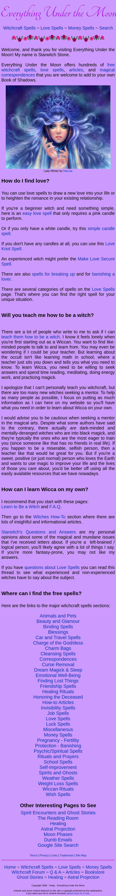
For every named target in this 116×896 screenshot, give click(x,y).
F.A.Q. (55, 506)
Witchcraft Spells (19, 27)
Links (54, 855)
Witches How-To (49, 516)
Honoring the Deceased (58, 697)
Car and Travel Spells (58, 637)
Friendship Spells (58, 686)
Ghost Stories (30, 877)
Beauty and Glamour (58, 621)
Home (10, 867)
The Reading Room (58, 818)
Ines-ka (67, 170)
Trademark (66, 855)
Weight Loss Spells (58, 783)
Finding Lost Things (58, 680)
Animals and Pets (58, 616)
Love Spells (52, 27)
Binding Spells (58, 626)
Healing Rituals (58, 691)
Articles (73, 872)
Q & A (55, 872)
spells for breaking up (53, 274)
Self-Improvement (58, 767)
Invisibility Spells (58, 707)
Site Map (80, 855)
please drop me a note (78, 893)
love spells (52, 69)
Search (106, 27)
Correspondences (58, 659)
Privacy (44, 855)
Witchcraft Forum (28, 872)
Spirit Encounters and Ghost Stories (58, 812)
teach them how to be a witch (30, 336)
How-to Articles (58, 702)
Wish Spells (58, 794)
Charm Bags (58, 648)
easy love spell (37, 213)
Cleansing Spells (58, 653)
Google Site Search (58, 845)
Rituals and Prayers (58, 756)
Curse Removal (58, 664)
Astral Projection (58, 829)
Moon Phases (58, 834)
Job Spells (58, 713)
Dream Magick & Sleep (58, 670)
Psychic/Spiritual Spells (58, 751)
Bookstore (95, 872)
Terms (33, 855)
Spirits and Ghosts (58, 772)
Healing (58, 823)
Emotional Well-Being (58, 675)
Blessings (58, 632)
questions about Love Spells (52, 567)
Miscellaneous (58, 729)
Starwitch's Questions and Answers (38, 532)
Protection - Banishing (58, 745)
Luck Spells (58, 724)
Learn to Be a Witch (20, 506)
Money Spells (81, 27)
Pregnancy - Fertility (58, 740)
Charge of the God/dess (58, 643)
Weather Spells (58, 778)
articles (76, 69)
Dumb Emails (58, 839)
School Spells (58, 762)
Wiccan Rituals (58, 789)
